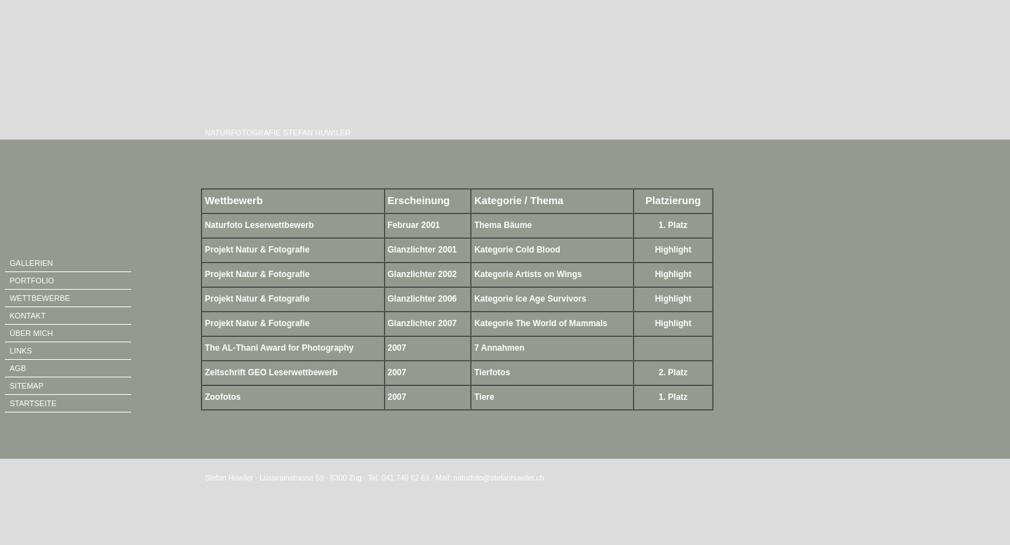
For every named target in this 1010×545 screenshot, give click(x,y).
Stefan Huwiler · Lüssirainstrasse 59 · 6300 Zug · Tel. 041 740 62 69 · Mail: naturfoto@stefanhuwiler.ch (374, 477)
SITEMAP (26, 386)
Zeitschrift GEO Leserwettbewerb (271, 372)
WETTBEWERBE (40, 298)
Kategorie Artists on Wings (527, 274)
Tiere (484, 397)
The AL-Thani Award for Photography (279, 348)
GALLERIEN (31, 263)
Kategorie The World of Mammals (540, 323)
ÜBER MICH (31, 333)
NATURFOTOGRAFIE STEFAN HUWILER (276, 132)
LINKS (21, 350)
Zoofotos (223, 397)
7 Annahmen (499, 348)
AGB (18, 368)
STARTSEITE (33, 403)
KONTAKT (28, 315)
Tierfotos (492, 372)
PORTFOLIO (32, 280)
